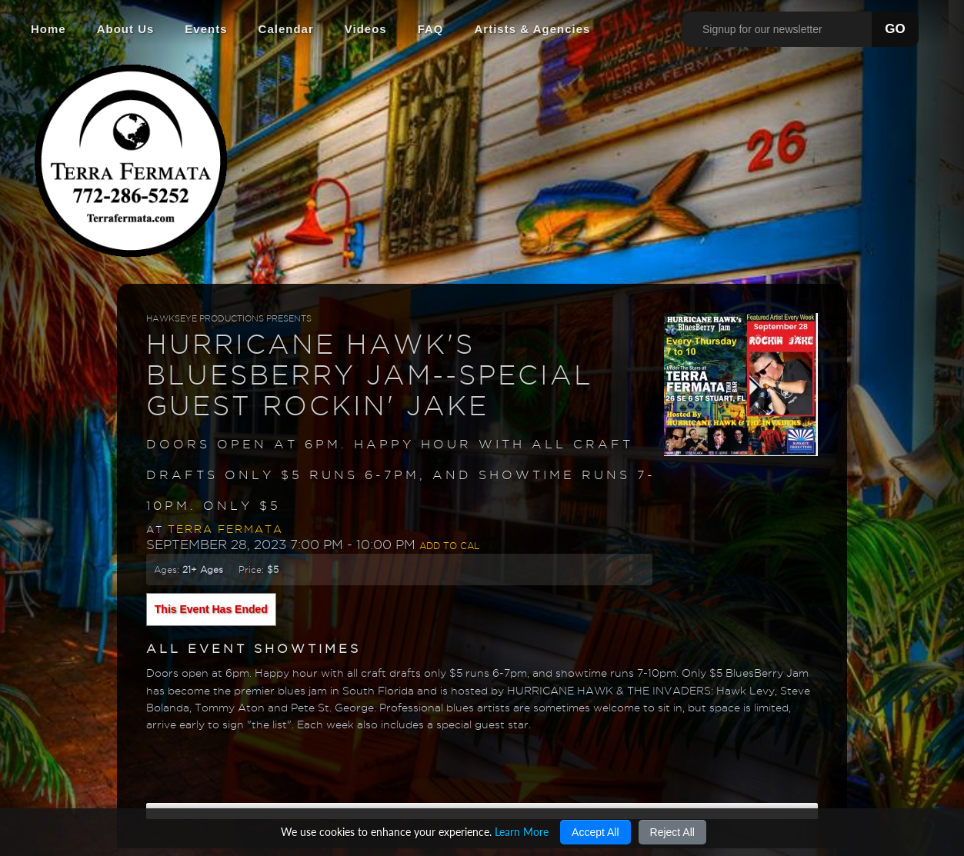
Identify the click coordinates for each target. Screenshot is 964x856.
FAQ (431, 28)
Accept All (595, 832)
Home (48, 28)
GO (895, 29)
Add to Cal (449, 546)
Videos (366, 28)
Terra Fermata (225, 529)
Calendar (286, 28)
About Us (126, 28)
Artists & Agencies (533, 28)
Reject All (672, 832)
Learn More (522, 831)
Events (206, 28)
